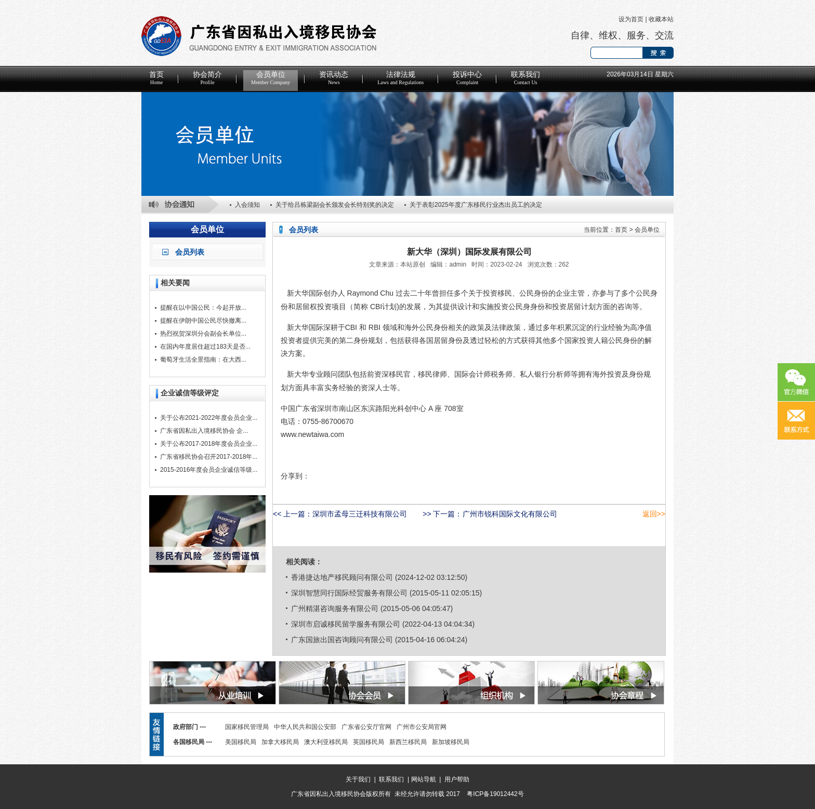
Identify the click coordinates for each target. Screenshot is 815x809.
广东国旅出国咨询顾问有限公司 (342, 639)
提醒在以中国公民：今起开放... (203, 307)
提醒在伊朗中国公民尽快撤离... (203, 320)
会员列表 (189, 252)
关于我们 (358, 779)
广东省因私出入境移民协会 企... (204, 430)
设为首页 (631, 19)
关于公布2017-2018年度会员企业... (208, 443)
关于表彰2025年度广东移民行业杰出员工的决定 (476, 204)
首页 (156, 78)
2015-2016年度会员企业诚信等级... (208, 469)
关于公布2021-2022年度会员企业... (208, 417)
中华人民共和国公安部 (305, 727)
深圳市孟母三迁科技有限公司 (359, 514)
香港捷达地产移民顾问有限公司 (342, 577)
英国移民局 (368, 742)
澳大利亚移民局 (326, 742)
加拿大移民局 (280, 742)
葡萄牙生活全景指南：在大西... (203, 359)
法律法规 (400, 78)
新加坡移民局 (450, 742)
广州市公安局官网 (421, 727)
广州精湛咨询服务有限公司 (334, 608)
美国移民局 (240, 742)
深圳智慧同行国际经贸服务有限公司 (349, 593)
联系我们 (525, 78)
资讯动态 (333, 78)
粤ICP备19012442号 (495, 794)
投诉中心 (467, 78)
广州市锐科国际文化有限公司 (510, 514)
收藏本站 (661, 19)
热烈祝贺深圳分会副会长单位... (203, 333)
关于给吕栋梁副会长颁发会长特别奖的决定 (334, 204)
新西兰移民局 (408, 742)
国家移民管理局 (247, 727)
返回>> (653, 514)
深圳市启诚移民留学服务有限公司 (345, 624)
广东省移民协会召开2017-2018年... (208, 456)
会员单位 (270, 78)
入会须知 (247, 204)
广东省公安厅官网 (366, 727)
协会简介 (207, 78)
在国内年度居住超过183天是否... (205, 346)
